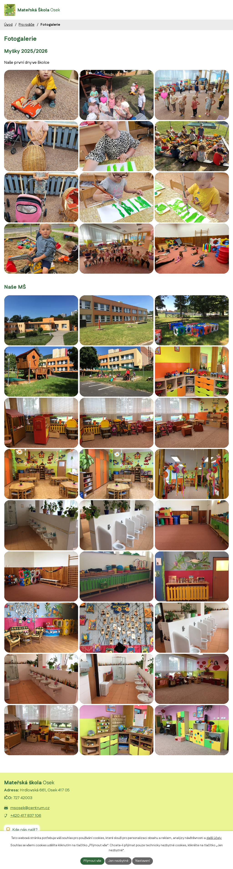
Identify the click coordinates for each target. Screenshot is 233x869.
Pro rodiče (26, 24)
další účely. (214, 838)
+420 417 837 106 (25, 816)
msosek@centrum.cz (30, 808)
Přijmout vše (92, 861)
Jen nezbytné (118, 861)
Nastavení (142, 861)
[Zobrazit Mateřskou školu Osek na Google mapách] (22, 830)
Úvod (8, 24)
